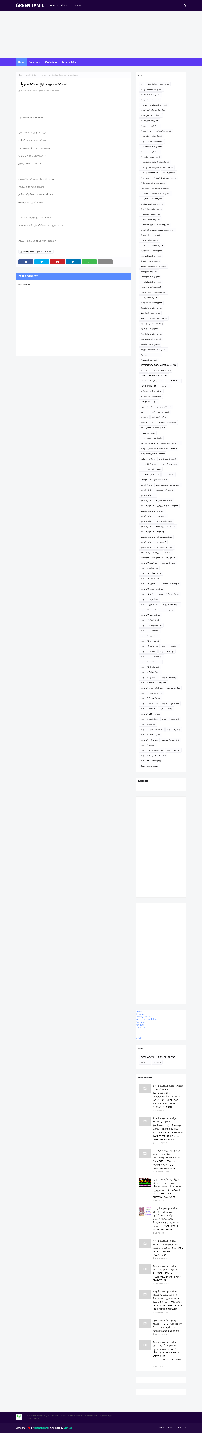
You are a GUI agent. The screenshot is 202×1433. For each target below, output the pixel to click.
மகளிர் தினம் (146, 485)
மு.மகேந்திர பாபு (148, 495)
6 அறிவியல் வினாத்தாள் (151, 251)
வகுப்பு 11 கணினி (148, 610)
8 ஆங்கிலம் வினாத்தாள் (151, 308)
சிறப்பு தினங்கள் (148, 433)
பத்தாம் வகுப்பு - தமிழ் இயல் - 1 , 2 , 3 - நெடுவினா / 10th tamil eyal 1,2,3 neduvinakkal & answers (167, 1325)
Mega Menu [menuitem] (51, 62)
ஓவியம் (144, 412)
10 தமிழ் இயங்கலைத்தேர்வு (153, 110)
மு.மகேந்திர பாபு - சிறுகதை (152, 532)
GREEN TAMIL (30, 5)
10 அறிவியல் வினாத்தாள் (158, 84)
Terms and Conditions (146, 1019)
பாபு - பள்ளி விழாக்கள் (151, 469)
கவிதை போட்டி (159, 417)
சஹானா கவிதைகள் (167, 422)
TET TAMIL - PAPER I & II (161, 370)
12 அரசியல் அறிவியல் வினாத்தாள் (156, 193)
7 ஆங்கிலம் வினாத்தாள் (151, 287)
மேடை (168, 552)
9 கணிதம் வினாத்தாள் (150, 344)
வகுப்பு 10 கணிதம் (171, 584)
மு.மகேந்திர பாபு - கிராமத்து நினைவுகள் (158, 526)
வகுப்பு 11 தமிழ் (167, 610)
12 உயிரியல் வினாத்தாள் (151, 209)
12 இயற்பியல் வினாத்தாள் (152, 204)
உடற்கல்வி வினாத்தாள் (151, 396)
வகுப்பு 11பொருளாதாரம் (151, 625)
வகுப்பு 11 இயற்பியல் (150, 605)
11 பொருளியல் (168, 173)
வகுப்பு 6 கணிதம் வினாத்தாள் (153, 683)
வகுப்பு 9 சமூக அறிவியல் (152, 750)
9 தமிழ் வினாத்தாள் (149, 360)
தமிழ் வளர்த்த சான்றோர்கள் (153, 454)
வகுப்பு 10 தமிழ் (147, 594)
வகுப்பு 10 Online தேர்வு (151, 573)
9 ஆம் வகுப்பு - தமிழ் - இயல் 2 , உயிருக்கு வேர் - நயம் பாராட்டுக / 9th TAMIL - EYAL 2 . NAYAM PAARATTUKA (168, 1247)
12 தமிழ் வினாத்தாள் (149, 240)
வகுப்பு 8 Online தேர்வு (150, 714)
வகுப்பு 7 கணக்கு (148, 709)
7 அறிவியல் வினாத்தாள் (151, 282)
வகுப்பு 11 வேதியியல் (150, 620)
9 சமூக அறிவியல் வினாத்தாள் (154, 350)
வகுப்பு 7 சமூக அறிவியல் (152, 693)
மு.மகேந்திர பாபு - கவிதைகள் (154, 516)
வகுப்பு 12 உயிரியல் (149, 646)
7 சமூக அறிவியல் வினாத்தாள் (153, 292)
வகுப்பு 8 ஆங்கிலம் (170, 719)
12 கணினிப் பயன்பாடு (150, 235)
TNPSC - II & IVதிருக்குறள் (152, 381)
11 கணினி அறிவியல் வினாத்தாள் (155, 162)
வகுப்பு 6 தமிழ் (173, 688)
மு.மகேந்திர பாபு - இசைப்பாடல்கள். (41, 75)
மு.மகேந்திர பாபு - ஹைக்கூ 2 (153, 542)
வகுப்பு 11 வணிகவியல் (151, 615)
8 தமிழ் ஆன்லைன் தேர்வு (152, 323)
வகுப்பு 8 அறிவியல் (149, 719)
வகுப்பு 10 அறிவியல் (150, 578)
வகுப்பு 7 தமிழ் (166, 709)
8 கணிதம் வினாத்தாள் (150, 313)
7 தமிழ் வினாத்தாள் (149, 297)
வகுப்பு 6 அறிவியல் (149, 568)
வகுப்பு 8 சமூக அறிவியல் (152, 729)
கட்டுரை (144, 417)
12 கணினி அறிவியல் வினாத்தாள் (155, 225)
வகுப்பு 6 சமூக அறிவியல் (152, 688)
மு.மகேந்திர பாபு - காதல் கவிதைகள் (156, 521)
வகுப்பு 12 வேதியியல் (150, 631)
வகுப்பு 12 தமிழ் (169, 563)
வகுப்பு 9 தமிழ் (173, 750)
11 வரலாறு (145, 178)
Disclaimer (141, 1022)
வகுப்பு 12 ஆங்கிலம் (149, 636)
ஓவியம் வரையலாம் (160, 412)
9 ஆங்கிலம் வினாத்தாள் (151, 339)
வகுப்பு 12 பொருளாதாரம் (152, 657)
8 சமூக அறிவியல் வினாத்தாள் (154, 318)
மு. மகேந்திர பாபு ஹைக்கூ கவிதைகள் (157, 490)
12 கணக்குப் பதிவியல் (150, 214)
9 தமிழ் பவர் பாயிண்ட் (150, 355)
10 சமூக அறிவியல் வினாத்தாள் (154, 105)
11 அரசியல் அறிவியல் (150, 126)
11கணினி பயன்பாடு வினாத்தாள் (155, 188)
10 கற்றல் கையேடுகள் (150, 100)
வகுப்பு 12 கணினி (148, 651)
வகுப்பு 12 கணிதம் (170, 646)
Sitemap (140, 1014)
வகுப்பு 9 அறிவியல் (149, 740)
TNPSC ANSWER (173, 381)
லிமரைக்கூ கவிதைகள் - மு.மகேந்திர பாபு (158, 558)
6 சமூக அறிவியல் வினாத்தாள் (154, 266)
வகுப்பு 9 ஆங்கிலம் (170, 740)
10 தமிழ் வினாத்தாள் (149, 121)
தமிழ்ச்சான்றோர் (148, 459)
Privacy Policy (143, 1016)
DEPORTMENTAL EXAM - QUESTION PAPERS (158, 365)
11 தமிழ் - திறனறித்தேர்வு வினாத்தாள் (157, 167)
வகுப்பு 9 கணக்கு (148, 745)
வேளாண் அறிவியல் (149, 766)
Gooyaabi (68, 1428)
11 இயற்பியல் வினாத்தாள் (152, 141)
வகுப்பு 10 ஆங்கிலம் (150, 584)
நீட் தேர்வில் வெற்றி (167, 459)
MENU (139, 1038)
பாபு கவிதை (168, 474)
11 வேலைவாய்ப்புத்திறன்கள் (153, 183)
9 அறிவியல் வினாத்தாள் (151, 334)
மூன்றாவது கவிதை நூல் (151, 552)
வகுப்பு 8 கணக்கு (148, 724)
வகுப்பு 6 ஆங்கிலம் (149, 677)
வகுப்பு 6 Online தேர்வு (150, 672)
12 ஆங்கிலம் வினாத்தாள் (151, 199)
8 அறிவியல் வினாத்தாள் (151, 303)
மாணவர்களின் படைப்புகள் (168, 485)
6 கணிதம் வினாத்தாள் (150, 261)
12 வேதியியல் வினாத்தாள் (152, 245)
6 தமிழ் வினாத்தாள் (149, 271)
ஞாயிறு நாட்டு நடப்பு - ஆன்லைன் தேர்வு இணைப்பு (158, 443)
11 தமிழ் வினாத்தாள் (149, 173)
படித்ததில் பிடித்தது (149, 464)
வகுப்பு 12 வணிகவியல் (151, 662)
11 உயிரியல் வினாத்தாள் (151, 147)
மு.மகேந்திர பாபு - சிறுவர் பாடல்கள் (156, 537)
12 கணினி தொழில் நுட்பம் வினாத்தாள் (157, 230)
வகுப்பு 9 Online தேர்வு (150, 735)
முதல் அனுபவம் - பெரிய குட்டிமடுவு (157, 547)
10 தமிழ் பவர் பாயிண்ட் (151, 115)
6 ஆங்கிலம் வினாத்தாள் (151, 256)
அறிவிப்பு (166, 386)
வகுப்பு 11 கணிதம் (171, 605)
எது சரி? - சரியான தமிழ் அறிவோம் (156, 407)
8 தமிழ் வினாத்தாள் (149, 329)
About (65, 5)
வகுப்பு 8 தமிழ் (173, 729)
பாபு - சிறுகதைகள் (169, 464)
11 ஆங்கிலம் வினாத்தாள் (151, 136)
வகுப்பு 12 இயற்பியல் (150, 641)
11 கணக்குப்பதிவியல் (150, 152)
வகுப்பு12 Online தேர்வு (151, 761)
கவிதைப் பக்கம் (147, 422)
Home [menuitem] (21, 62)
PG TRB (144, 370)
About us (140, 1024)
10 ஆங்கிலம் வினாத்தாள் (152, 89)
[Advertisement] (101, 35)
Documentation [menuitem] (69, 62)
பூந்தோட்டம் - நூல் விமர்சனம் (154, 480)
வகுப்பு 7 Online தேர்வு (150, 698)
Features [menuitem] (33, 62)
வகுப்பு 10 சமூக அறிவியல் (152, 589)
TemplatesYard (41, 1428)
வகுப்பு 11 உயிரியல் (149, 563)
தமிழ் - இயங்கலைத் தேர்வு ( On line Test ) (159, 448)
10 (142, 84)
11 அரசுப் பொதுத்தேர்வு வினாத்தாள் (156, 131)
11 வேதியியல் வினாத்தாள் (165, 178)
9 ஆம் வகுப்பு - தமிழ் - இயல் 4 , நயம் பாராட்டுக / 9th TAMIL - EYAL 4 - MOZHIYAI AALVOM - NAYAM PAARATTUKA (167, 1273)
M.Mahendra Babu (29, 90)
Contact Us (181, 1428)
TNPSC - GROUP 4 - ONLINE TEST (154, 376)
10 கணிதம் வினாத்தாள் (151, 95)
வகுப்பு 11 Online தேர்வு (169, 594)
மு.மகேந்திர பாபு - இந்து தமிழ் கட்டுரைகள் (159, 506)
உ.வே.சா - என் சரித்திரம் (151, 391)
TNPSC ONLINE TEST (149, 386)
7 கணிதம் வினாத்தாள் (150, 277)
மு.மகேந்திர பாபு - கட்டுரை (152, 511)
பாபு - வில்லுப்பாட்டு (150, 474)
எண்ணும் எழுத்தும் (149, 402)
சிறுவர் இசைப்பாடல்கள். (151, 438)
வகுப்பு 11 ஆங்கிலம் (149, 599)
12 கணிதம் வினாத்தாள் (150, 219)
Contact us (141, 1027)
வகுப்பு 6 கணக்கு (169, 677)
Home (54, 5)
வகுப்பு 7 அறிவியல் (149, 703)
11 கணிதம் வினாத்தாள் (150, 157)
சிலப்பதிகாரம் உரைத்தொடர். (153, 428)
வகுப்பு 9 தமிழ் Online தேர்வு (153, 755)
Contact (78, 5)
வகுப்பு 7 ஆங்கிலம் (170, 703)
